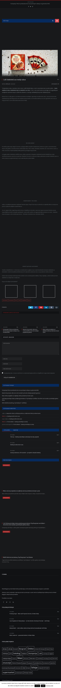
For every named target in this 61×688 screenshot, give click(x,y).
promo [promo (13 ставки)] (53, 667)
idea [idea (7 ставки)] (52, 653)
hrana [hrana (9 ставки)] (47, 653)
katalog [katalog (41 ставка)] (17, 657)
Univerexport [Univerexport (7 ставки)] (19, 676)
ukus (29, 304)
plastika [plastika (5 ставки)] (19, 667)
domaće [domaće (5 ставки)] (37, 653)
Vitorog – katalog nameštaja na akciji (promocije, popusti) (24, 441)
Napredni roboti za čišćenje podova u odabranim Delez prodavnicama (23, 417)
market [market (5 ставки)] (14, 662)
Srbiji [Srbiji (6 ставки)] (40, 672)
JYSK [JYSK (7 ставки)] (11, 657)
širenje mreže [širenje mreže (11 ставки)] (28, 676)
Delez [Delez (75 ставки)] (31, 652)
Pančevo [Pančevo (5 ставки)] (14, 667)
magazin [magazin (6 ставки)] (51, 657)
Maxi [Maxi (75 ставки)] (19, 662)
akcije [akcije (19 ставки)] (10, 653)
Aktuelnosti (54, 88)
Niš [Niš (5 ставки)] (50, 662)
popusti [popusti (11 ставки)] (30, 667)
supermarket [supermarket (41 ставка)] (8, 676)
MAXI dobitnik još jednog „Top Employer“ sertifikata (14, 407)
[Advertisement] (30, 38)
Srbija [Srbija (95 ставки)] (34, 671)
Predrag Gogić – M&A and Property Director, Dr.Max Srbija (24, 617)
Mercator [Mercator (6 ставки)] (26, 662)
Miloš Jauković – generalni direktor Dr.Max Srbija (22, 639)
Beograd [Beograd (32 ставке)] (22, 653)
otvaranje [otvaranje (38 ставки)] (7, 666)
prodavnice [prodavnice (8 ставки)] (46, 667)
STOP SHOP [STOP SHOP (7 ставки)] (46, 672)
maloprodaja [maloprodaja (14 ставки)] (7, 662)
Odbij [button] (43, 685)
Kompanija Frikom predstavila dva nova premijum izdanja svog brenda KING (30, 3)
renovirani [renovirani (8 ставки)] (17, 672)
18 (58, 446)
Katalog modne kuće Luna (13, 420)
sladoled (24, 304)
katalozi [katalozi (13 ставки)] (24, 657)
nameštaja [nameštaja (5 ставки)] (46, 662)
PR (58, 88)
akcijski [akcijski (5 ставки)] (15, 653)
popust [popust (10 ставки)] (24, 667)
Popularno (7, 434)
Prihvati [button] (37, 685)
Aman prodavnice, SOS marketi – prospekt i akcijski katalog (25, 456)
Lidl (19, 304)
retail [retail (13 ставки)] (23, 672)
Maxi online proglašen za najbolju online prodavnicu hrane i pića (51, 335)
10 (58, 454)
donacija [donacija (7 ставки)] (42, 653)
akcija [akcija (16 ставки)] (5, 653)
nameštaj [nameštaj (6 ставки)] (40, 662)
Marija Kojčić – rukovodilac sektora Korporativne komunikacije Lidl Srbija (28, 632)
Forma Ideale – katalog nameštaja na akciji (17, 425)
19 (58, 438)
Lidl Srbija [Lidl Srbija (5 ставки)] (45, 657)
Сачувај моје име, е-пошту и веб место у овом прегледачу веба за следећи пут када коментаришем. (29, 377)
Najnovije (15, 434)
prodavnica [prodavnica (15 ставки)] (38, 667)
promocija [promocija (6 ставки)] (5, 672)
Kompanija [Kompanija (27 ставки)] (33, 657)
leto (16, 304)
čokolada (5, 304)
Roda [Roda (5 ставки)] (28, 672)
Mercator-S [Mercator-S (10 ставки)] (33, 662)
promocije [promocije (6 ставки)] (11, 672)
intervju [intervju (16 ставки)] (5, 657)
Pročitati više (49, 685)
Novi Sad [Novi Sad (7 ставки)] (55, 662)
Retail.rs (8, 88)
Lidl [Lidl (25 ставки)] (40, 657)
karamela (11, 304)
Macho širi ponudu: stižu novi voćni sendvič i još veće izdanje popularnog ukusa (31, 335)
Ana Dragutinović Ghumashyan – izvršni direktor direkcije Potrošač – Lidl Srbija (29, 625)
